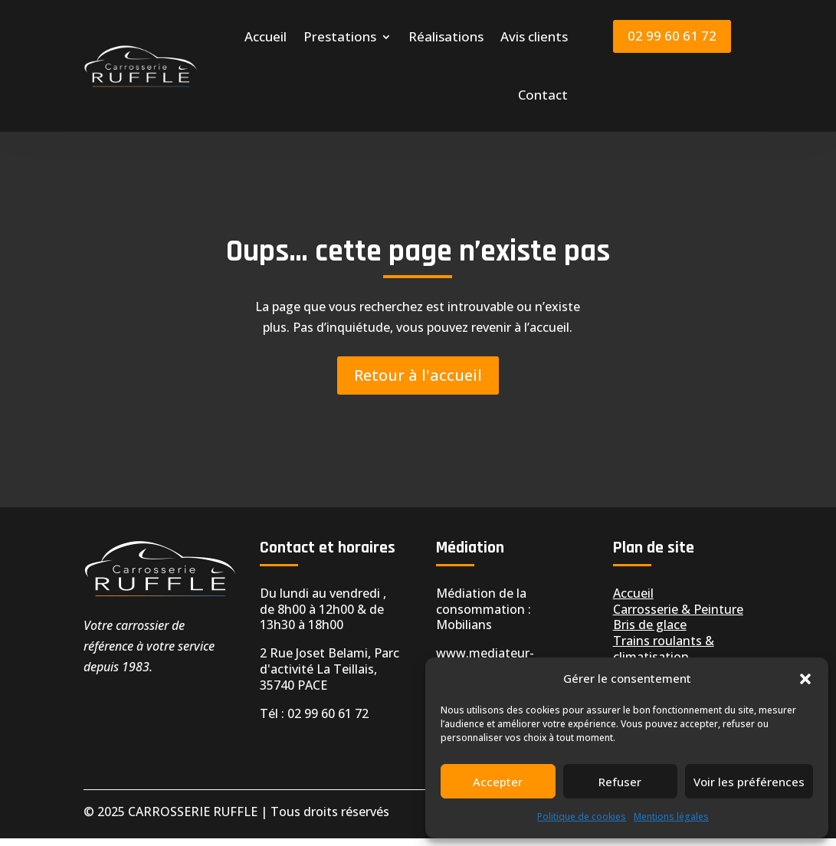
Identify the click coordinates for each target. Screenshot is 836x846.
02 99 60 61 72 (672, 35)
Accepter (498, 781)
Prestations (339, 36)
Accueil (265, 36)
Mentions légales (671, 816)
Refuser (619, 781)
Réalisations (446, 36)
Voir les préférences (749, 781)
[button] (805, 679)
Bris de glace (650, 632)
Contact (543, 94)
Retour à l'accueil (418, 382)
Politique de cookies (581, 816)
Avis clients (534, 36)
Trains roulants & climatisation (663, 656)
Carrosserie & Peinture (678, 616)
